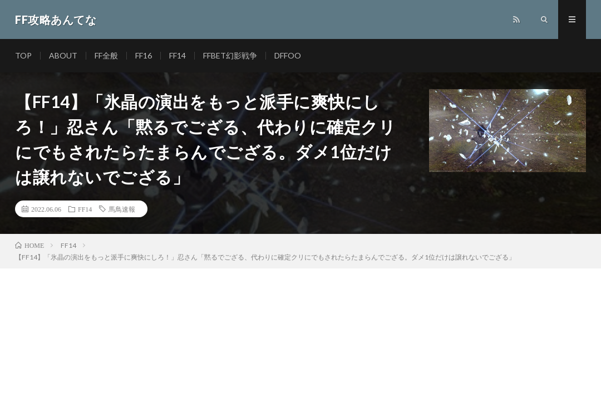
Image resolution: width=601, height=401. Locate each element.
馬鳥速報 (122, 209)
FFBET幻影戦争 (230, 55)
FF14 (177, 55)
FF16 (143, 55)
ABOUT (63, 55)
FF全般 (106, 55)
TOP (23, 55)
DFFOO (287, 55)
